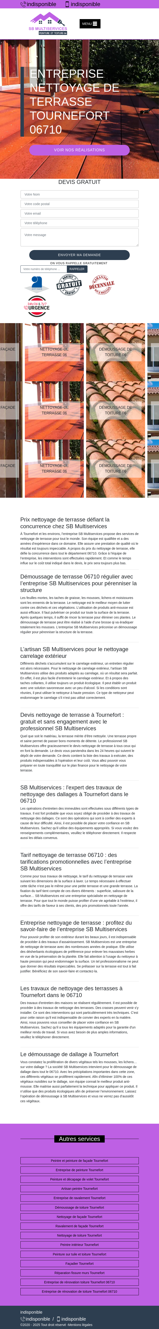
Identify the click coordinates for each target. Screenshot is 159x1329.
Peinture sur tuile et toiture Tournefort (79, 1254)
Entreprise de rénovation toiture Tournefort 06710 (79, 1282)
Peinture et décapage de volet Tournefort (79, 1179)
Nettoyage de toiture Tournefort (79, 1235)
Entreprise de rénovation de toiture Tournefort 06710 (79, 1291)
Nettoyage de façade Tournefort (79, 1217)
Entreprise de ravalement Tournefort (79, 1198)
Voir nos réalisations (79, 150)
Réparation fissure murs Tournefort (79, 1273)
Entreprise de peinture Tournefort (79, 1170)
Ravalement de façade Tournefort (79, 1226)
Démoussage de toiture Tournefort (79, 1207)
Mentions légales (80, 1325)
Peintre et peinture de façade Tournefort (79, 1161)
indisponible (38, 4)
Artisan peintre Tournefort (79, 1188)
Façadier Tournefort (79, 1263)
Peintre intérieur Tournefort (79, 1245)
